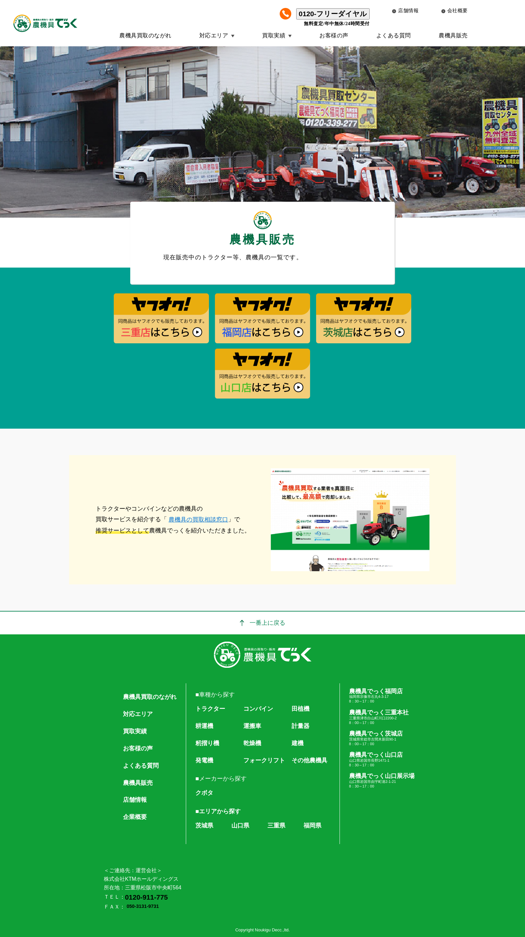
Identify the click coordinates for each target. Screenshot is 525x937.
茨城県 (204, 825)
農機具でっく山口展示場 (382, 780)
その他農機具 (309, 760)
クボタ (204, 792)
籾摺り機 (207, 743)
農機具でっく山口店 (382, 759)
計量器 (300, 726)
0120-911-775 (146, 897)
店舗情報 (405, 10)
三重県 (276, 825)
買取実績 (273, 35)
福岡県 (312, 825)
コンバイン (258, 708)
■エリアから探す (218, 811)
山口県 (240, 825)
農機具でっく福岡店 (382, 696)
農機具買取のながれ (145, 35)
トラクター (210, 708)
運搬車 (252, 726)
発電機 (204, 760)
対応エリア (213, 35)
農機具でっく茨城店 (382, 738)
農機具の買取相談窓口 (198, 519)
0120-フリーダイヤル (333, 14)
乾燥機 (252, 743)
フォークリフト (264, 760)
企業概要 (135, 817)
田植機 (300, 708)
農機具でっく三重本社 (382, 717)
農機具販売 (453, 35)
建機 (297, 743)
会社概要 (454, 10)
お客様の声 (333, 35)
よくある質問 (393, 35)
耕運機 (204, 726)
